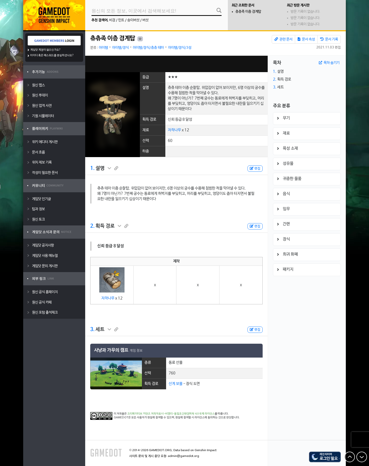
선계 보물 (175, 384)
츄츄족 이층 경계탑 (248, 12)
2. (92, 226)
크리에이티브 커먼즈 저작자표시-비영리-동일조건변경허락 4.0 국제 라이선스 (171, 413)
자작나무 (174, 130)
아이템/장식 (120, 48)
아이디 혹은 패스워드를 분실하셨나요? (52, 55)
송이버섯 (133, 20)
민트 (121, 20)
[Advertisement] (176, 64)
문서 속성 (306, 39)
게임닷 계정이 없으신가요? (45, 49)
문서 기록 (329, 39)
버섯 (145, 20)
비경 (112, 20)
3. (92, 329)
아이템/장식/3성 (179, 48)
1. (92, 168)
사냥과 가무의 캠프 (111, 350)
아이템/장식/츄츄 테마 (148, 48)
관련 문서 (283, 39)
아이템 (103, 48)
